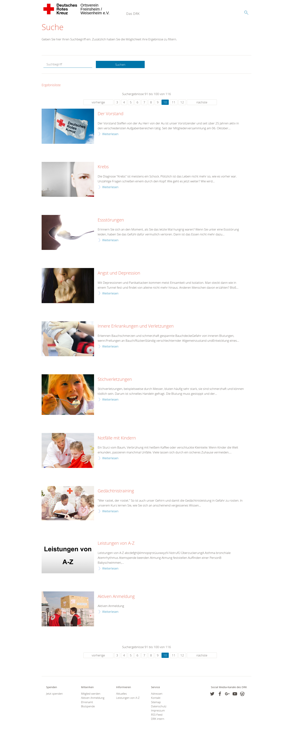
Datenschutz (158, 706)
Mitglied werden (90, 694)
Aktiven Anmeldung (116, 596)
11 (173, 102)
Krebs (103, 167)
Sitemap (156, 702)
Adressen (156, 694)
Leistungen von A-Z (116, 543)
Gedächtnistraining (116, 491)
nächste (201, 102)
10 (165, 102)
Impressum (158, 710)
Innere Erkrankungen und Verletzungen (136, 326)
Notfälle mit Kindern (117, 438)
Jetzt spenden (54, 694)
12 (182, 102)
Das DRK (133, 13)
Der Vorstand (110, 114)
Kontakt (155, 698)
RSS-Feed (156, 715)
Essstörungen (111, 220)
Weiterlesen (110, 134)
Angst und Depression (119, 273)
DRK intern (157, 719)
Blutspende (88, 706)
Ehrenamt (87, 702)
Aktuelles (121, 694)
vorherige (98, 102)
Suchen (120, 64)
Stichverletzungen (115, 379)
